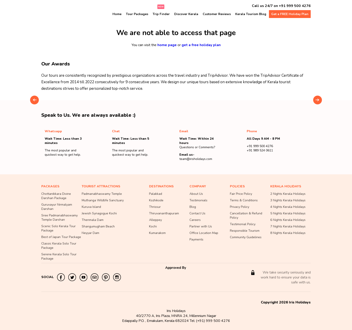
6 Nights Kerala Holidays (288, 220)
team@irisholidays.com (195, 159)
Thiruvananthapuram (164, 213)
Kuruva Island (91, 207)
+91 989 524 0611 (260, 150)
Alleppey (155, 220)
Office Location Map (203, 233)
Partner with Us (200, 226)
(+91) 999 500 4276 (213, 320)
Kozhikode (156, 200)
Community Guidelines (246, 237)
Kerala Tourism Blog (250, 14)
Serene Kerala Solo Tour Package (59, 256)
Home (116, 14)
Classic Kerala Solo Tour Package (58, 245)
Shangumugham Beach (98, 226)
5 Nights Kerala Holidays (288, 213)
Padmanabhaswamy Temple (102, 194)
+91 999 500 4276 (295, 5)
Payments (196, 239)
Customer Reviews (217, 14)
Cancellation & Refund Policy (246, 215)
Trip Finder (161, 14)
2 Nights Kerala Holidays (288, 194)
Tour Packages (137, 14)
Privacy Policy (239, 207)
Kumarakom (157, 233)
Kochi (153, 226)
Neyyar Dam (90, 233)
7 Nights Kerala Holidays (288, 226)
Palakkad (155, 194)
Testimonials (198, 200)
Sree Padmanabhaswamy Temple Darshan (59, 217)
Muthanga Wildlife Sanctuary (103, 200)
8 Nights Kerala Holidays (288, 233)
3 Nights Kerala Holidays (288, 200)
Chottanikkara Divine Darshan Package (56, 196)
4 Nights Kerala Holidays (288, 207)
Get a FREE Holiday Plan (289, 14)
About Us (196, 194)
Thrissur (155, 207)
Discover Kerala (186, 14)
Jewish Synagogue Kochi (99, 213)
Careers (195, 220)
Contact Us (197, 213)
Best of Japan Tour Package (61, 237)
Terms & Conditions (244, 200)
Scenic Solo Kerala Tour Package (58, 228)
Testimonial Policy (242, 224)
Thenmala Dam (92, 220)
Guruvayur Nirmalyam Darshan (56, 206)
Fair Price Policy (241, 194)
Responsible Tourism (245, 231)
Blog (192, 207)
